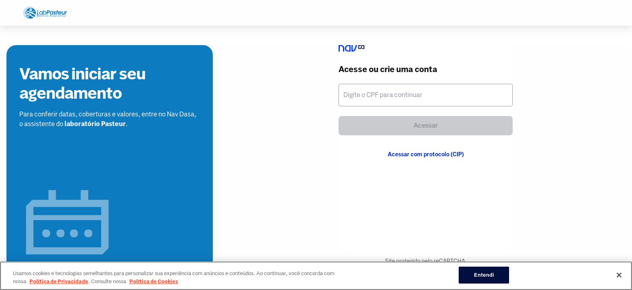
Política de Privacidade (58, 281)
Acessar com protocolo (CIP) (426, 154)
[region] (316, 275)
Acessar (426, 125)
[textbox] (426, 95)
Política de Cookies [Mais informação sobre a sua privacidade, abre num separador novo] (153, 281)
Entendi (484, 275)
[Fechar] (619, 275)
